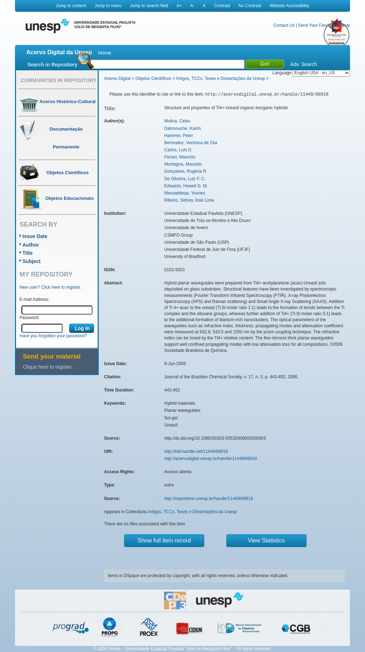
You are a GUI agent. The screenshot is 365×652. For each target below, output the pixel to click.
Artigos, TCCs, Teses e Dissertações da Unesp (220, 78)
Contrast (222, 5)
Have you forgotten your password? (53, 335)
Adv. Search (303, 64)
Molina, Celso (177, 120)
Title (27, 253)
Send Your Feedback (318, 25)
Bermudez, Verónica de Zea (190, 142)
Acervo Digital (117, 78)
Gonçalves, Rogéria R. (185, 171)
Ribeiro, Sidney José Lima (189, 200)
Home (104, 53)
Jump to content (71, 5)
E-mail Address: (35, 299)
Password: (30, 317)
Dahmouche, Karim (182, 128)
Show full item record (164, 540)
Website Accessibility (289, 5)
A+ (179, 5)
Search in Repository (52, 64)
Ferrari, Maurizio (179, 157)
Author (30, 245)
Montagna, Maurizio (183, 164)
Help (345, 25)
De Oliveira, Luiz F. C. (185, 178)
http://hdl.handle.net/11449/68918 (196, 451)
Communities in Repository (58, 80)
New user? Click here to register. (50, 287)
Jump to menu (108, 5)
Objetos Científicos (153, 78)
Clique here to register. (48, 367)
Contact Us (283, 25)
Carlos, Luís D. (178, 149)
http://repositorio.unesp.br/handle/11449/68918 (208, 498)
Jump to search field (149, 5)
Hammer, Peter (178, 135)
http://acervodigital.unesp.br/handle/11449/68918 (210, 458)
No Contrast (249, 5)
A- (192, 5)
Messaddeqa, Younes (184, 193)
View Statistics (266, 540)
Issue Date (34, 236)
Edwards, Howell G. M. (186, 185)
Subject (31, 261)
